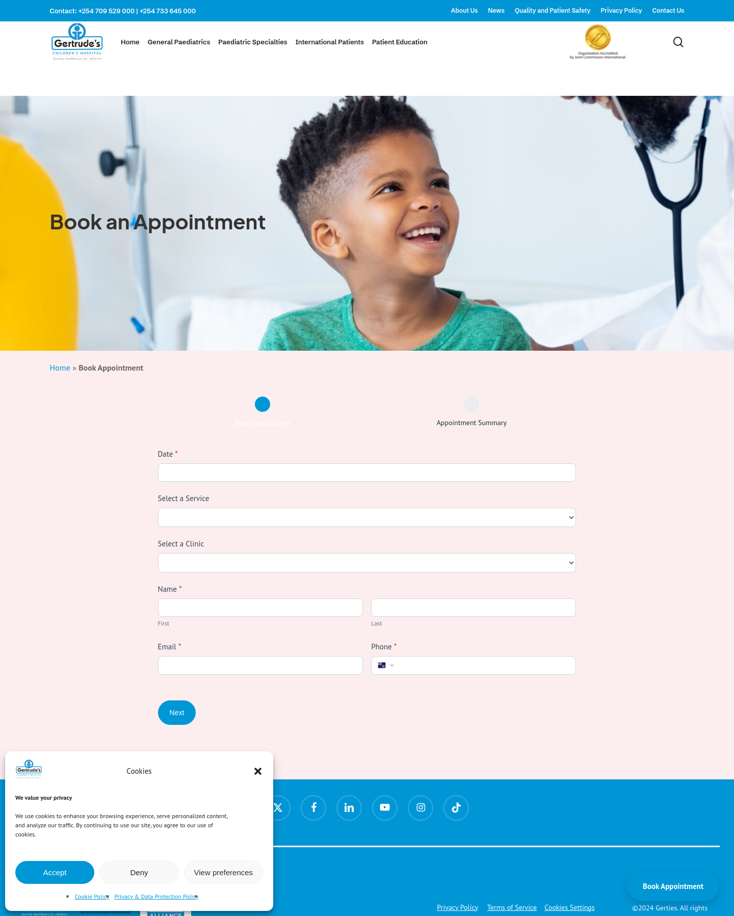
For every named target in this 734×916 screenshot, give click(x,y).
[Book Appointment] (262, 404)
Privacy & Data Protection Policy (157, 896)
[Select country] (385, 665)
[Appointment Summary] (471, 404)
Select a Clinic (181, 543)
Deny (139, 872)
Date (168, 454)
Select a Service (183, 498)
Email (169, 646)
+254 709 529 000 (106, 11)
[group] (367, 414)
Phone (384, 646)
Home (60, 367)
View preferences (223, 872)
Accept (55, 872)
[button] (258, 771)
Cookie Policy (92, 896)
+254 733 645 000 (168, 11)
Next (177, 713)
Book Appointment (673, 886)
